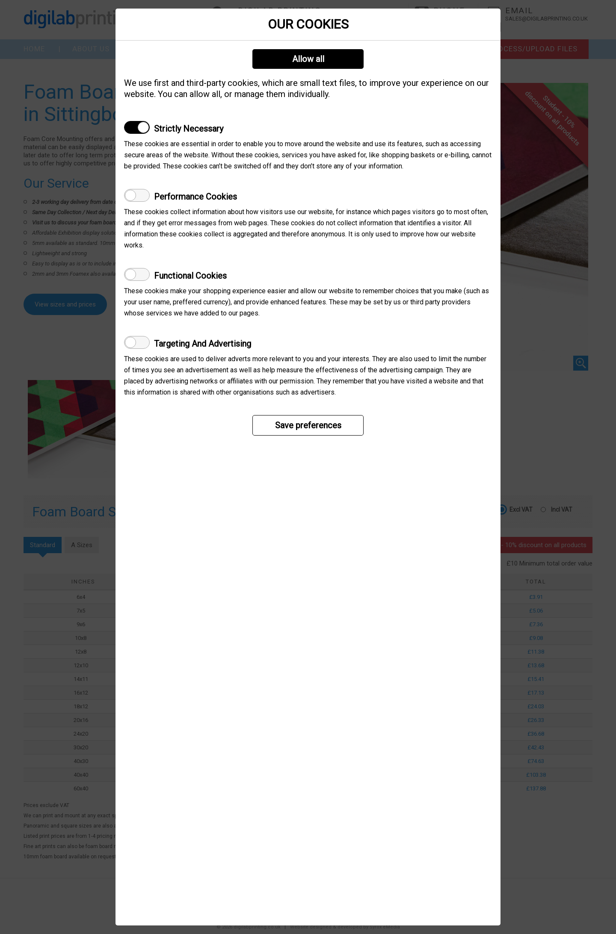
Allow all (308, 59)
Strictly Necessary (188, 129)
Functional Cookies (190, 276)
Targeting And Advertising (202, 344)
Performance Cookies (195, 197)
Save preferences (308, 425)
